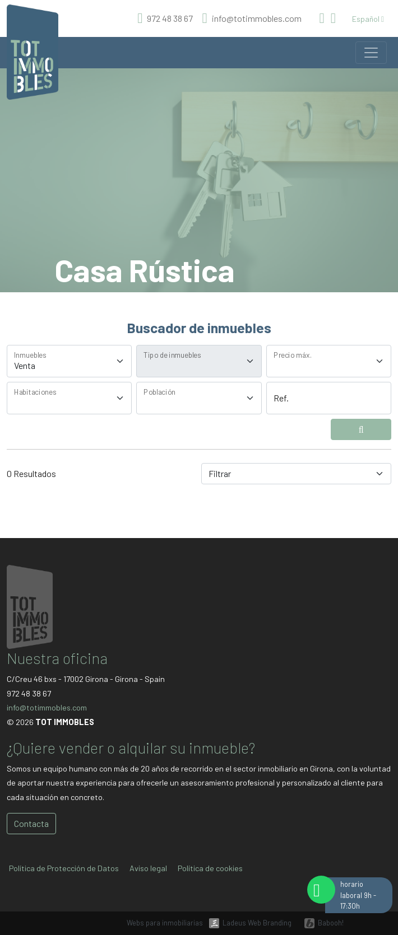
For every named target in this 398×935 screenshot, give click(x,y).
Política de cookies (210, 868)
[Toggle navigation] (371, 52)
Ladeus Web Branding (257, 922)
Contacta (31, 823)
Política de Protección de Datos (64, 868)
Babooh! (331, 922)
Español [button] (368, 19)
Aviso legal (148, 868)
